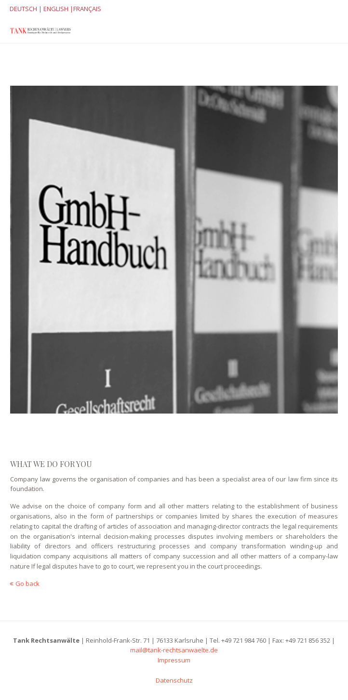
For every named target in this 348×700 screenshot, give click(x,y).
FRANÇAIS (87, 8)
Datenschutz (174, 680)
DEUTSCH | (26, 8)
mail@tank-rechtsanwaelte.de (174, 650)
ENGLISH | (57, 8)
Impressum (174, 660)
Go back (27, 583)
